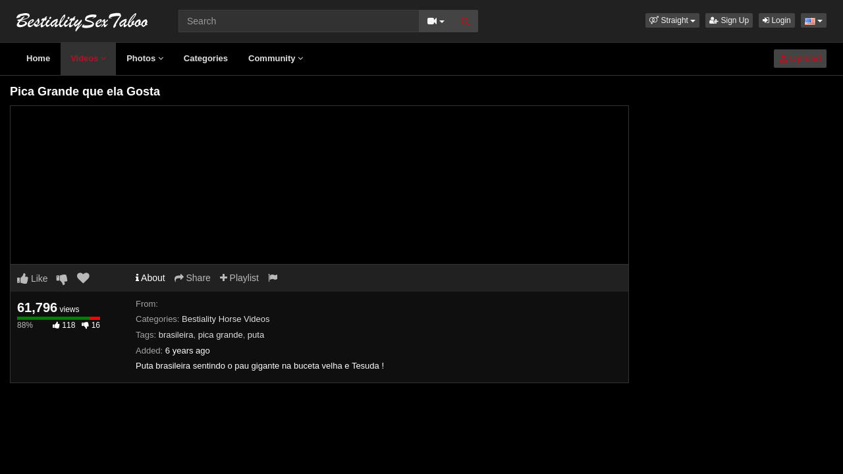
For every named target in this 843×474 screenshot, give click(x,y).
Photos (144, 58)
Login (777, 20)
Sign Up (729, 20)
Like (32, 278)
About (150, 278)
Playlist (239, 278)
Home (38, 58)
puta (256, 335)
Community (275, 58)
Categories (206, 58)
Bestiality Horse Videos (225, 319)
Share (193, 278)
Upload (800, 58)
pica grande (220, 335)
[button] (672, 20)
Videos (88, 58)
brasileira (176, 335)
